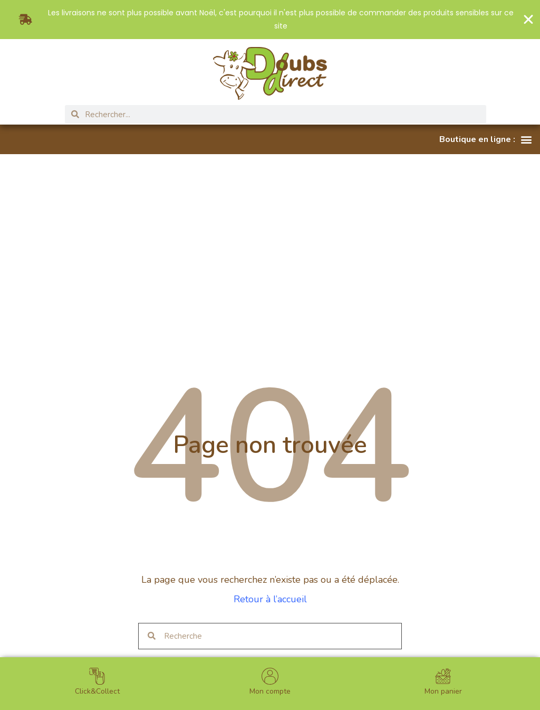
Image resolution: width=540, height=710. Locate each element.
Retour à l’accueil (270, 599)
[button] (485, 139)
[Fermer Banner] (528, 19)
